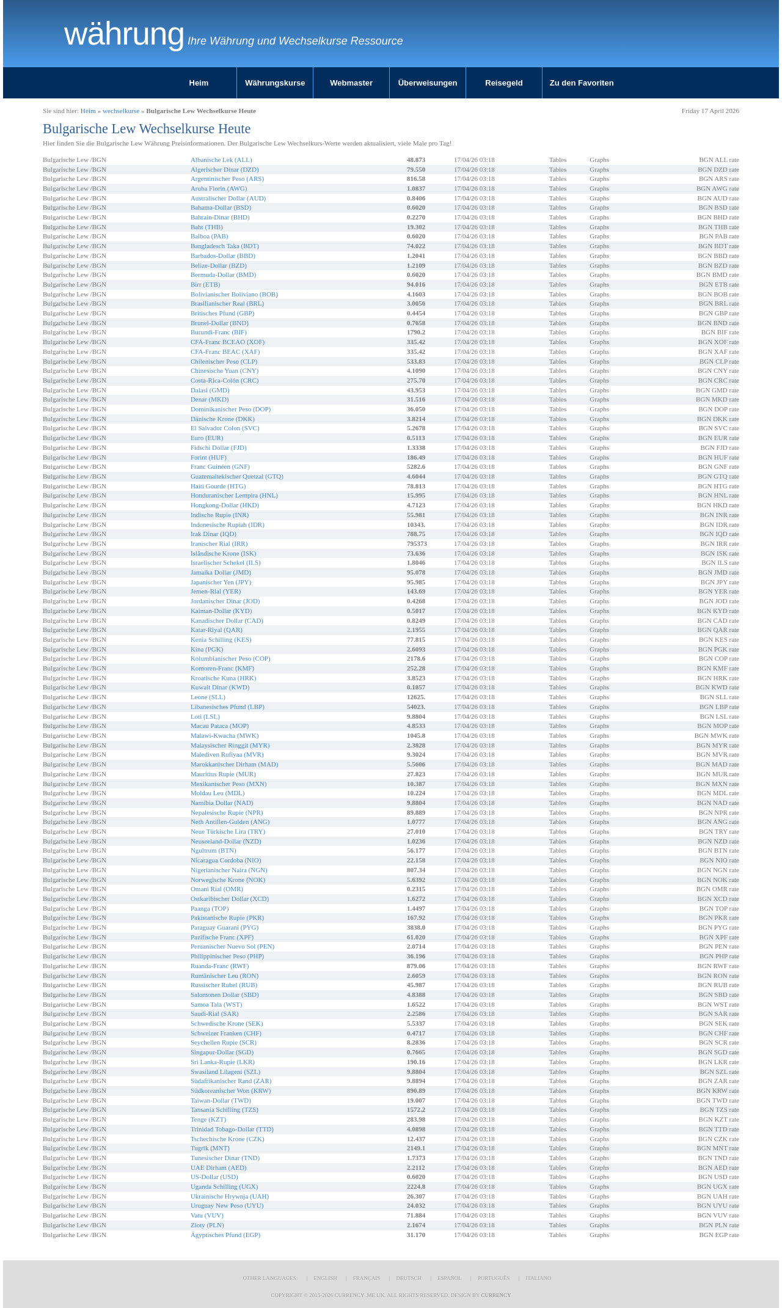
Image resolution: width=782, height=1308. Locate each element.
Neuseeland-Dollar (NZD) (226, 841)
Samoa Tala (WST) (217, 1004)
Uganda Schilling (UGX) (224, 1186)
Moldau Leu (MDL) (218, 792)
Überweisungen (428, 82)
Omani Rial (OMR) (217, 888)
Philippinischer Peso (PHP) (227, 956)
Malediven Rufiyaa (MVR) (227, 754)
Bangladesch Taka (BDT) (225, 245)
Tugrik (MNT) (210, 1148)
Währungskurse (275, 82)
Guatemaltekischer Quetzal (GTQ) (237, 476)
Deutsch (409, 1278)
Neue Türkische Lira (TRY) (228, 831)
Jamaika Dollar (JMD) (221, 572)
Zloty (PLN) (207, 1225)
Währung (124, 33)
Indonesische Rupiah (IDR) (228, 524)
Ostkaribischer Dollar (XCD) (230, 898)
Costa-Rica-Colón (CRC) (225, 380)
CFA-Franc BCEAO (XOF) (228, 341)
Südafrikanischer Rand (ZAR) (231, 1080)
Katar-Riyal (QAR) (217, 629)
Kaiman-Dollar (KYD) (221, 610)
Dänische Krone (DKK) (223, 418)
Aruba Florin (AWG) (219, 188)
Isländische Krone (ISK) (224, 553)
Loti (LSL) (205, 716)
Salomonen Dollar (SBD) (225, 994)
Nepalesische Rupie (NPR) (227, 812)
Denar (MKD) (210, 399)
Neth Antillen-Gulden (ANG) (230, 821)
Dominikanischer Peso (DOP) (231, 409)
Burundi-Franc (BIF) (219, 332)
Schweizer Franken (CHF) (226, 1033)
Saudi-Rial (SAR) (215, 1013)
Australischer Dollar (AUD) (228, 198)
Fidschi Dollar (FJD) (219, 447)
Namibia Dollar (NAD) (222, 802)
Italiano (538, 1278)
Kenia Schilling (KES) (221, 639)
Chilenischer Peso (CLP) (224, 361)
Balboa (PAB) (209, 236)
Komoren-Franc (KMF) (222, 668)
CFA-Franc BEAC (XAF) (225, 351)
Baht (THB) (207, 226)
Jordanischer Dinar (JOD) (225, 600)
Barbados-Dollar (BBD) (223, 255)
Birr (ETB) (206, 284)
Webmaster (351, 82)
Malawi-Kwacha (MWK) (224, 735)
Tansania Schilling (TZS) (224, 1109)
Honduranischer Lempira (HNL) (234, 495)
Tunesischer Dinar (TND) (225, 1157)
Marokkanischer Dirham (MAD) (235, 764)
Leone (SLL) (208, 696)
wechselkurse (121, 110)
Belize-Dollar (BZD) (219, 265)
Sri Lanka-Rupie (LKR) (223, 1061)
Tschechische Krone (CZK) (228, 1138)
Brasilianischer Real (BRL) (227, 303)
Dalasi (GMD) (210, 390)
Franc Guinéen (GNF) (220, 466)
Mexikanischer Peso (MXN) (229, 783)
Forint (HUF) (209, 457)
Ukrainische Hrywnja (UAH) (230, 1196)
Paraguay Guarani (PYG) (224, 927)
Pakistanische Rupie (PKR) (227, 917)
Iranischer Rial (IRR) (219, 543)
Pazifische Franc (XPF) (222, 937)
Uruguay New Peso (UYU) (227, 1205)
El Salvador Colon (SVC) (225, 428)
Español (449, 1278)
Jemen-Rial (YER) (216, 591)
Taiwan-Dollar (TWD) (221, 1100)
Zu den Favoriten (582, 82)
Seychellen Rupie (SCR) (224, 1042)
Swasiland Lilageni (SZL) (225, 1071)
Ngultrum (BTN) (213, 850)
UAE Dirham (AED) (219, 1167)
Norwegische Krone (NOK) (228, 879)
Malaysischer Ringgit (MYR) (230, 745)
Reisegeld (503, 82)
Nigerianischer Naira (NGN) (229, 869)
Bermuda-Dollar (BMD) (223, 274)
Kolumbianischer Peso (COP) (231, 658)
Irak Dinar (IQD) (213, 533)
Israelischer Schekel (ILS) (226, 562)
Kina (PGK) (207, 649)
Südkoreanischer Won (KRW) (231, 1090)
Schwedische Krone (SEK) (227, 1023)
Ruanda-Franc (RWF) (220, 965)
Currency (496, 1295)
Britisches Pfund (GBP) (223, 313)
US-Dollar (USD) (214, 1176)
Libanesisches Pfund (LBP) (228, 706)
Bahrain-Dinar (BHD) (220, 217)
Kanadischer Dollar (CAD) (227, 620)
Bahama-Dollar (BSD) (221, 207)
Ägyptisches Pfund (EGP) (225, 1234)
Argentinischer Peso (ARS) (227, 178)
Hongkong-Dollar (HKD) (225, 505)
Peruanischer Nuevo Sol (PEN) (232, 946)
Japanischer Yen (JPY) (221, 582)
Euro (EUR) (207, 437)
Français (367, 1278)
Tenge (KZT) (208, 1119)
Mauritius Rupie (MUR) (223, 773)
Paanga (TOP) (209, 908)
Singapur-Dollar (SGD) (222, 1052)
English (325, 1278)
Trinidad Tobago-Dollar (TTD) (232, 1129)
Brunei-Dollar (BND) (220, 322)
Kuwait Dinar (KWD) (220, 687)
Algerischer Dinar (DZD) (225, 169)
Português (494, 1278)
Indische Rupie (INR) (220, 514)
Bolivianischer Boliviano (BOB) (234, 294)
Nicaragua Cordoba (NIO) (226, 860)
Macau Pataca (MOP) (220, 725)
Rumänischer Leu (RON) (224, 975)
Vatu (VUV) (207, 1215)
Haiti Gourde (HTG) (218, 486)
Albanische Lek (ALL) (221, 159)
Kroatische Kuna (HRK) (224, 678)
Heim (199, 82)
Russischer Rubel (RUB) (224, 984)
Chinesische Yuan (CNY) (224, 370)
